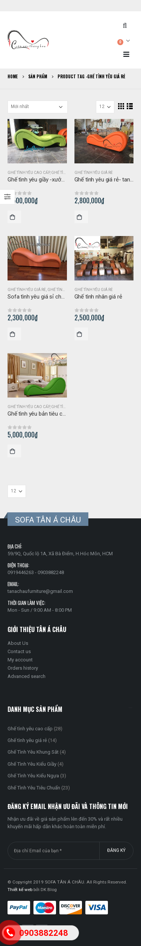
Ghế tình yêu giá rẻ (93, 173)
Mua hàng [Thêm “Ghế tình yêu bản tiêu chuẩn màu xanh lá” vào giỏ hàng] (14, 451)
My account (20, 660)
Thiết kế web (20, 889)
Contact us (19, 651)
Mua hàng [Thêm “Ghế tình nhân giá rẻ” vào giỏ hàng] (81, 334)
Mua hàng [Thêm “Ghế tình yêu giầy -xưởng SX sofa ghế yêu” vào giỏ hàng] (14, 216)
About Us (18, 643)
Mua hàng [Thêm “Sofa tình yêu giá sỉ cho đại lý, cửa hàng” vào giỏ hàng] (14, 334)
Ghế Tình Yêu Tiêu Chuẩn (34, 788)
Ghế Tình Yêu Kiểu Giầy (32, 764)
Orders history (23, 668)
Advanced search (26, 676)
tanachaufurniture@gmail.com (40, 591)
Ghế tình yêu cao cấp (29, 173)
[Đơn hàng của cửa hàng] (38, 107)
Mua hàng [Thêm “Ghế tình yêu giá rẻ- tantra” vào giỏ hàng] (81, 216)
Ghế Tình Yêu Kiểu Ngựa (33, 775)
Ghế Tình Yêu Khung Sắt (33, 752)
